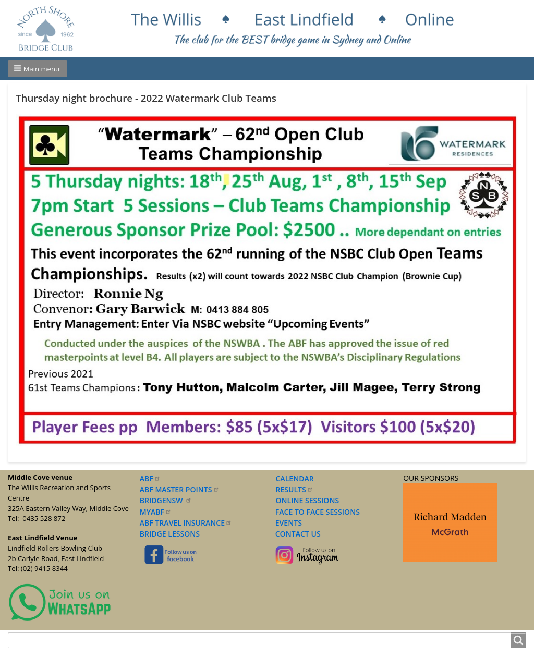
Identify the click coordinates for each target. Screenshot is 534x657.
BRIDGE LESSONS (170, 534)
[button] (37, 68)
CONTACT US (295, 534)
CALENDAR (295, 478)
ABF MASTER (180, 489)
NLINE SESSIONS (310, 500)
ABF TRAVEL (186, 523)
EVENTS (286, 523)
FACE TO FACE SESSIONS (316, 512)
